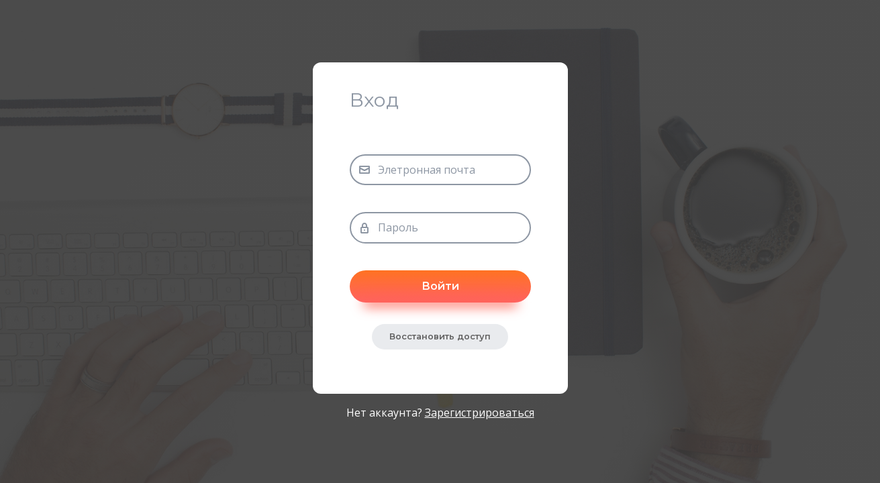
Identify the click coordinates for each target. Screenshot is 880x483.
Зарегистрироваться (479, 412)
